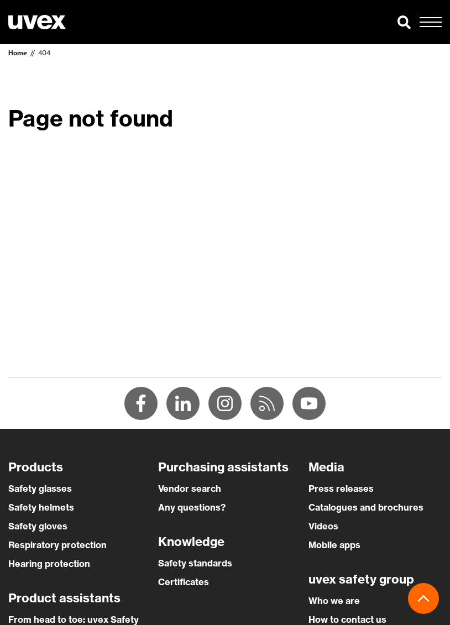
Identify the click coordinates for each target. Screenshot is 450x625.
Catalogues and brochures (365, 507)
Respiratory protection (57, 544)
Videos (323, 526)
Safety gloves (37, 526)
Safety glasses (40, 488)
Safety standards (195, 563)
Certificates (183, 581)
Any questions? (192, 507)
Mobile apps (334, 544)
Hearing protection (49, 563)
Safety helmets (41, 507)
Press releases (341, 488)
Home (17, 53)
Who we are (334, 600)
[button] (404, 22)
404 (44, 53)
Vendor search (189, 488)
